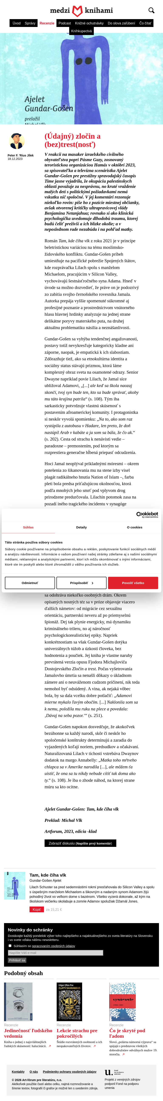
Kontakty (18, 1071)
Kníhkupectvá (81, 31)
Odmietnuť (30, 582)
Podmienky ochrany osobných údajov (69, 1071)
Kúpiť (37, 909)
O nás (34, 1071)
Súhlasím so (44, 946)
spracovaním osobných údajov (53, 946)
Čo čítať (145, 23)
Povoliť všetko (133, 582)
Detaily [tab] (81, 527)
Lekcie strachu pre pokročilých (77, 1033)
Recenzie (47, 23)
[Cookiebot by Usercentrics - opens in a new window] (139, 515)
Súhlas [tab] (28, 527)
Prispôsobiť (81, 582)
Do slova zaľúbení (121, 23)
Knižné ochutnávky (89, 23)
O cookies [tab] (134, 527)
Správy (30, 23)
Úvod (17, 23)
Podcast (65, 23)
